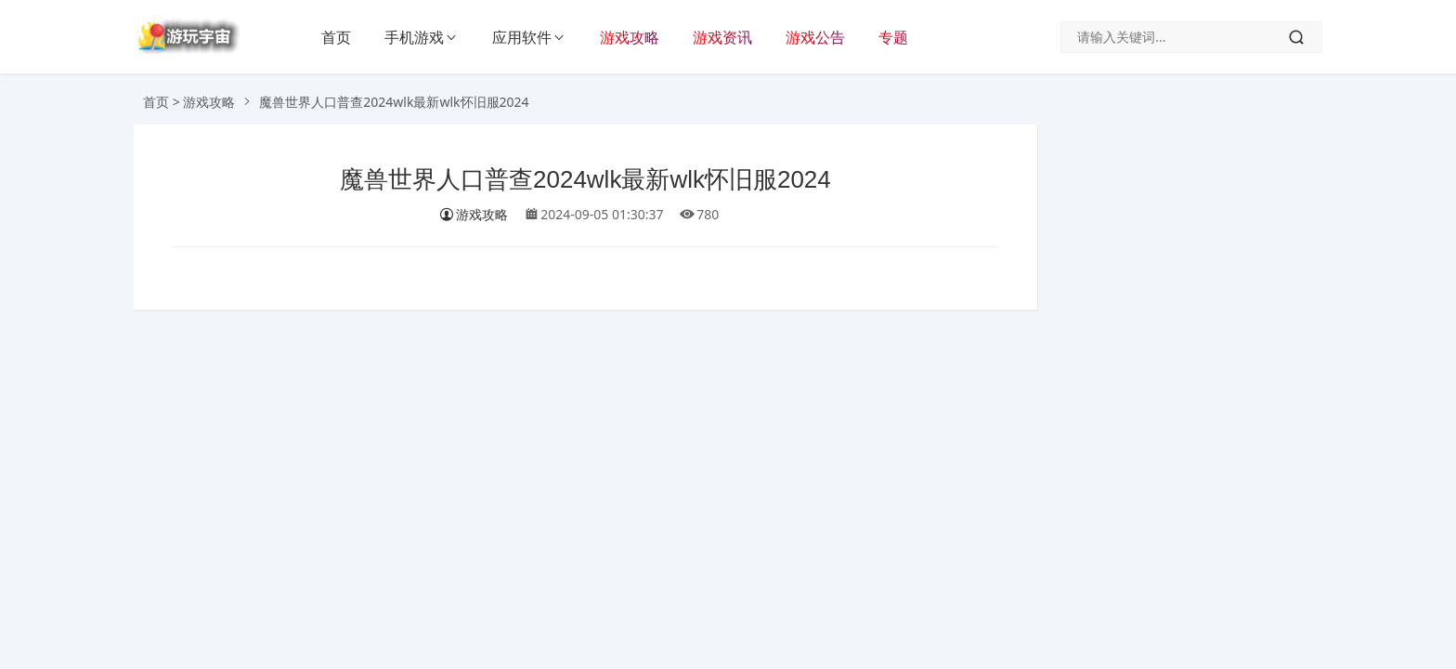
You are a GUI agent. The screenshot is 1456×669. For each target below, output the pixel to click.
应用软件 (522, 37)
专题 (893, 37)
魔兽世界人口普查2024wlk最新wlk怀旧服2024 (585, 179)
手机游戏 (414, 37)
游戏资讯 (722, 37)
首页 (336, 37)
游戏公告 (815, 37)
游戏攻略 (629, 37)
